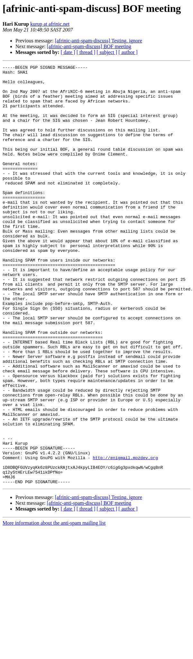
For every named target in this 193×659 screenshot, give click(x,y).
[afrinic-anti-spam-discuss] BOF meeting (89, 46)
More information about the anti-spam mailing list (54, 607)
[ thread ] (85, 52)
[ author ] (128, 52)
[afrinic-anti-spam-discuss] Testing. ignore (98, 40)
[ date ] (68, 52)
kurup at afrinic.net (49, 24)
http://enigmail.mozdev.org (125, 536)
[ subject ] (107, 52)
